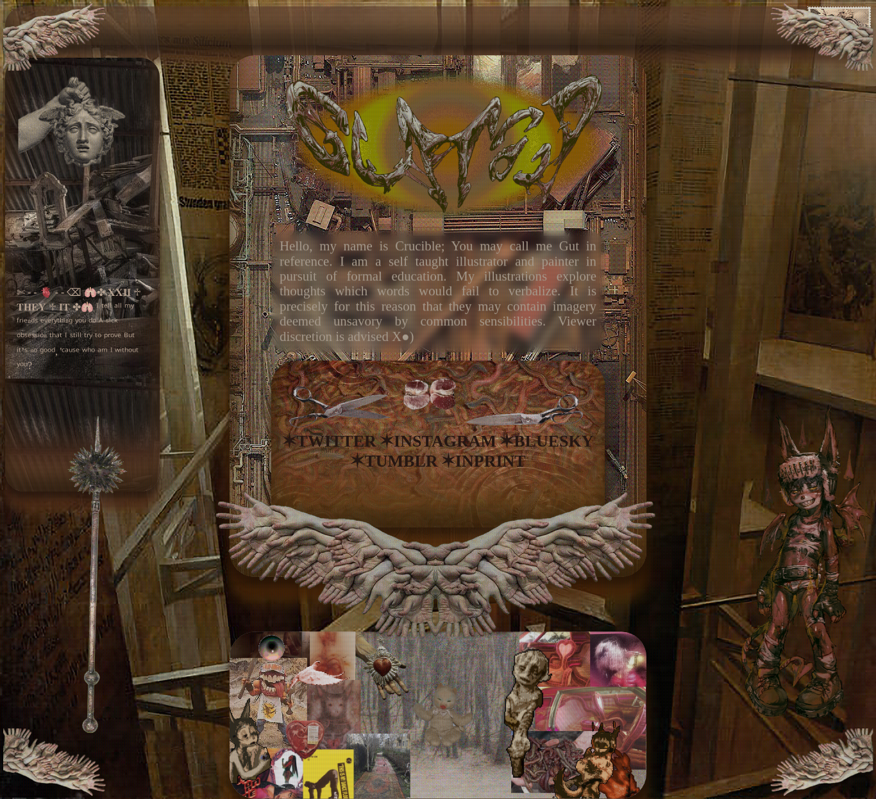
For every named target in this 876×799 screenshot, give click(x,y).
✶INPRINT (483, 461)
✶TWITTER (329, 441)
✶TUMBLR (393, 461)
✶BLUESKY (546, 441)
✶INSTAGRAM (438, 441)
